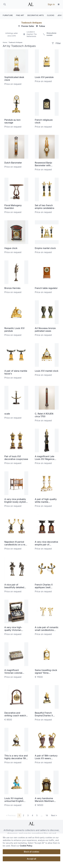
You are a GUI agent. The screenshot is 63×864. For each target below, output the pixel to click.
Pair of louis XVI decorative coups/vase (16, 455)
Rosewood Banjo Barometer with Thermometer (43, 162)
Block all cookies (31, 852)
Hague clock (10, 245)
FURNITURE (8, 12)
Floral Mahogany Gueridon (13, 204)
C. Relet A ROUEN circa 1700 (44, 412)
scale (7, 410)
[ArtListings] (31, 820)
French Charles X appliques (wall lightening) (44, 584)
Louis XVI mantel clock (46, 368)
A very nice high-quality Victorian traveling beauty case (15, 627)
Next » (54, 812)
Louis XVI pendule (44, 74)
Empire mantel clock (45, 245)
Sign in (51, 4)
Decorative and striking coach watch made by (15, 713)
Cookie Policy (26, 846)
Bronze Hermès (12, 285)
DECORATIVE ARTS (35, 12)
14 (47, 812)
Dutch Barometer (13, 159)
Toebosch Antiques (31, 19)
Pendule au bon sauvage (12, 118)
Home (5, 39)
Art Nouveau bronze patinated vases (45, 326)
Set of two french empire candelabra (44, 204)
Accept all (31, 859)
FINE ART (20, 12)
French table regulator (46, 285)
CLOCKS (50, 12)
